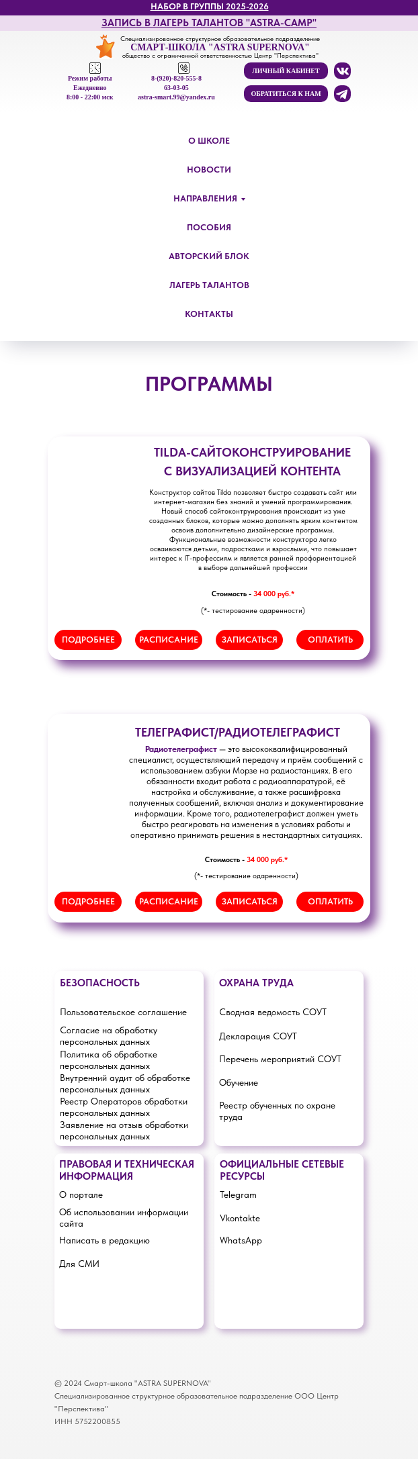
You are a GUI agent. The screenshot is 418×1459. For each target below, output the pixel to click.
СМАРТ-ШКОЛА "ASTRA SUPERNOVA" (220, 47)
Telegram (238, 1194)
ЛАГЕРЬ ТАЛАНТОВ (209, 285)
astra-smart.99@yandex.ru (176, 97)
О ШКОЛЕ (209, 141)
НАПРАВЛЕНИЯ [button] (205, 198)
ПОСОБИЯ (209, 227)
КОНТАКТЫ (209, 314)
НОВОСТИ (209, 169)
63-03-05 (176, 87)
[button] (286, 93)
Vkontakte (240, 1218)
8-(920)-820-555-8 (176, 78)
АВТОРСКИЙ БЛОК (209, 256)
